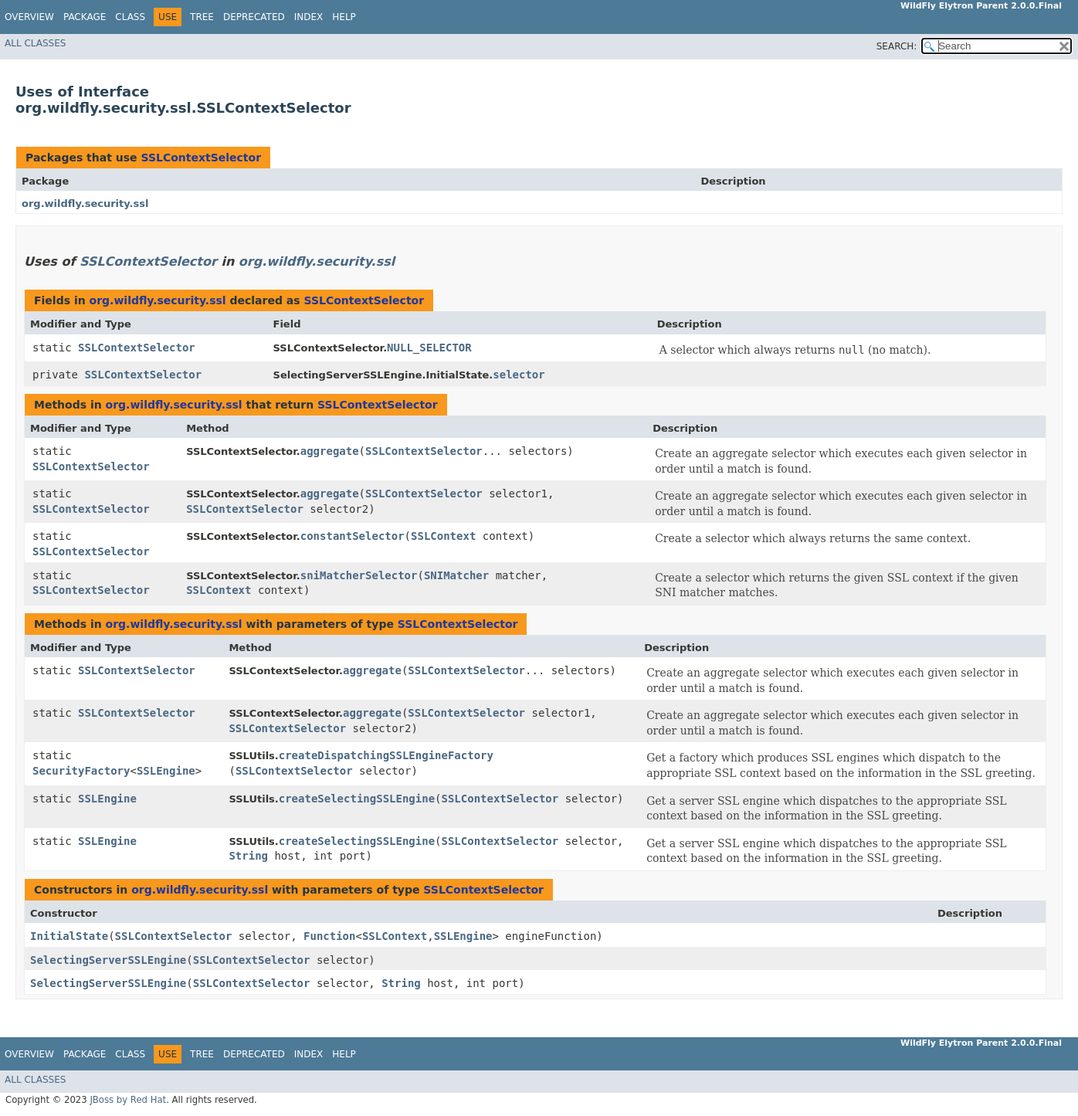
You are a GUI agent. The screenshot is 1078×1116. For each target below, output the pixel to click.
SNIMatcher (456, 575)
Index (309, 17)
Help (344, 17)
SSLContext (443, 536)
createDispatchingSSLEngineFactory (386, 755)
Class (130, 17)
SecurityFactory (81, 771)
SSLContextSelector (201, 157)
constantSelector (352, 536)
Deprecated (254, 17)
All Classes (35, 43)
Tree (202, 17)
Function (329, 936)
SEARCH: (896, 46)
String (248, 856)
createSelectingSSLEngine (357, 798)
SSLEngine (166, 771)
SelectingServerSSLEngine (108, 960)
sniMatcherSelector (359, 575)
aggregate (329, 451)
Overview (29, 17)
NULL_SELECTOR (429, 347)
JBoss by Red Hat (128, 1099)
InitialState (69, 936)
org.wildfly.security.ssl (85, 203)
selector (518, 374)
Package (84, 17)
